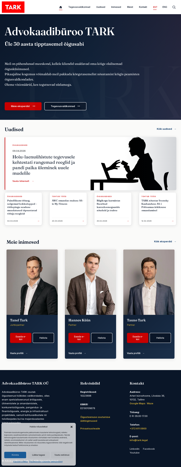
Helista (43, 338)
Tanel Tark (19, 320)
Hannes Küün (79, 320)
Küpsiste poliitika (20, 462)
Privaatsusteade (90, 428)
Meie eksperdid (20, 106)
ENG (164, 7)
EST (155, 7)
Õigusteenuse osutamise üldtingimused (46, 462)
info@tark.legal (139, 440)
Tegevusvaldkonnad (79, 7)
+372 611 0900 (138, 428)
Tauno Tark (136, 320)
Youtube (135, 452)
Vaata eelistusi (61, 455)
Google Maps (137, 403)
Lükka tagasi (38, 455)
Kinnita (15, 455)
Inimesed (116, 7)
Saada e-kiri (21, 338)
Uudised (100, 7)
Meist (130, 7)
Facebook (149, 448)
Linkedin (134, 448)
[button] (71, 426)
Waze (150, 403)
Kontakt (143, 7)
